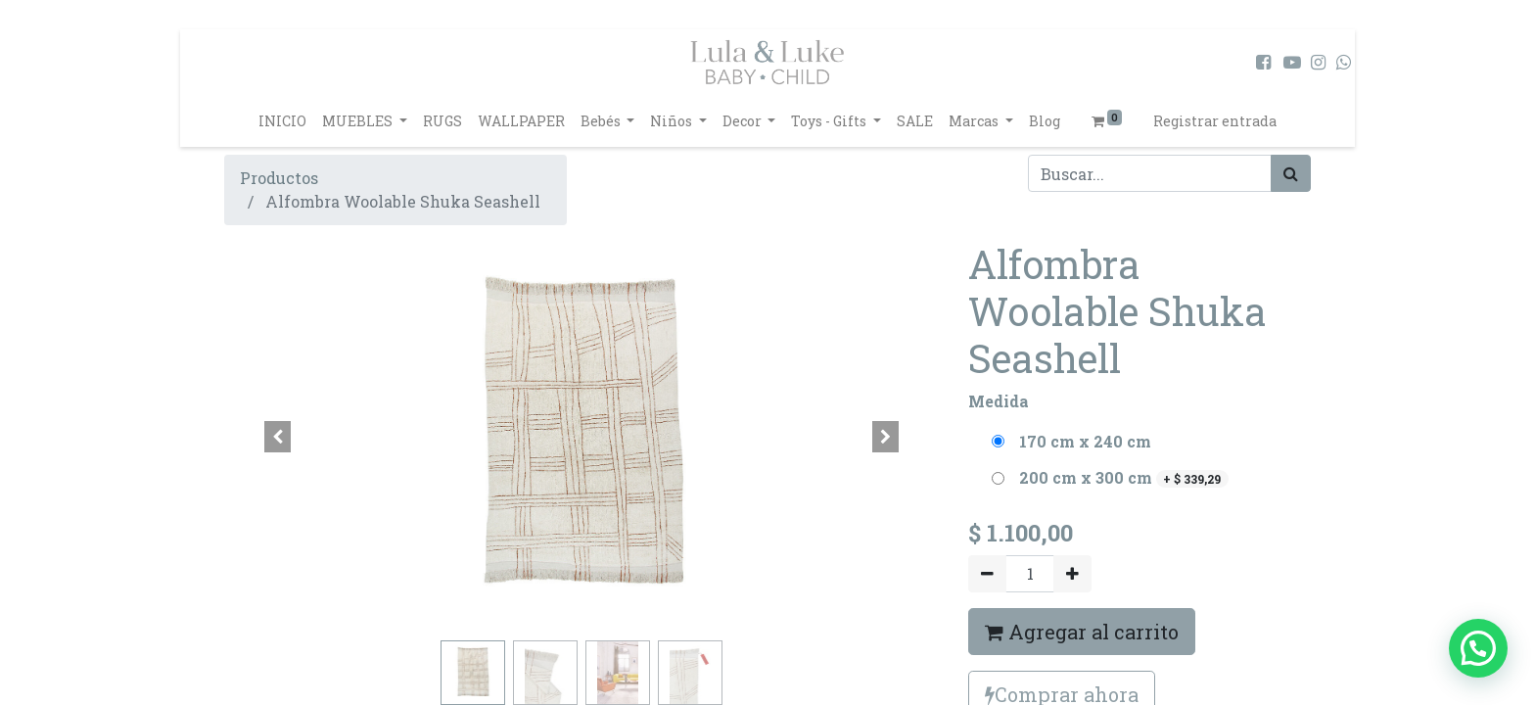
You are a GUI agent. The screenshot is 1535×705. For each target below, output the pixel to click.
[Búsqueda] (1291, 173)
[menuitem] (282, 121)
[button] (278, 437)
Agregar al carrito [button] (1082, 631)
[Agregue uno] (1072, 573)
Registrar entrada (1215, 121)
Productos (279, 177)
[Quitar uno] (987, 573)
